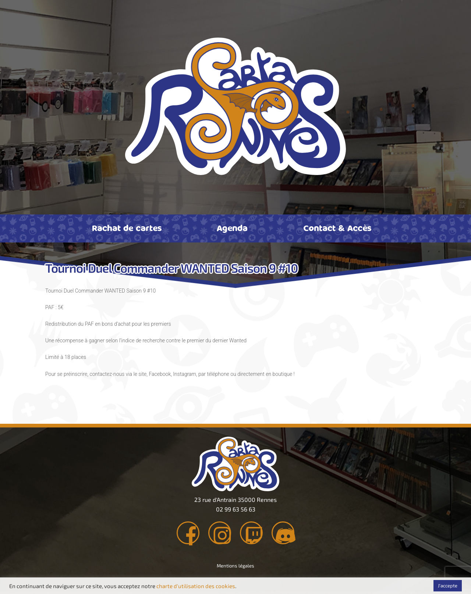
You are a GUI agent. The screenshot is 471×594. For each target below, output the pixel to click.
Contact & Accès (337, 228)
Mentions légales (235, 568)
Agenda (232, 228)
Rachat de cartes (127, 228)
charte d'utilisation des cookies (195, 586)
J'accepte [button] (447, 585)
